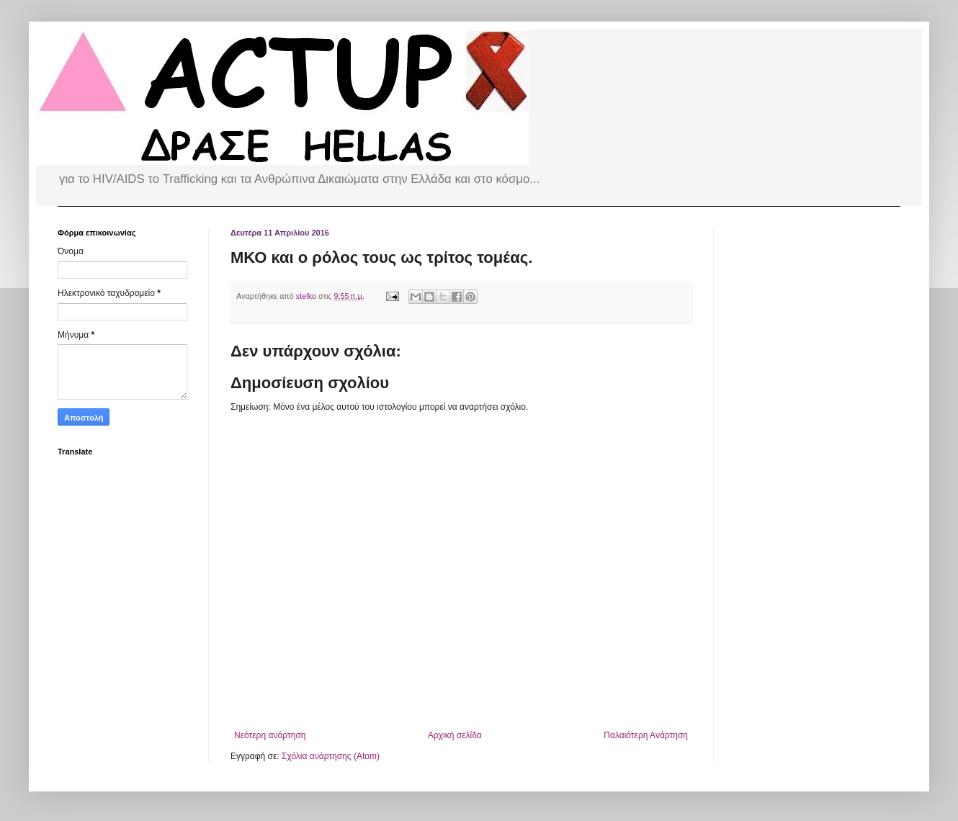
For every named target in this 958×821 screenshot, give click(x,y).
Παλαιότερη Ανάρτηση (646, 735)
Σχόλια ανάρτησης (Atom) (331, 756)
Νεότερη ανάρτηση (269, 735)
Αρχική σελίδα (455, 735)
